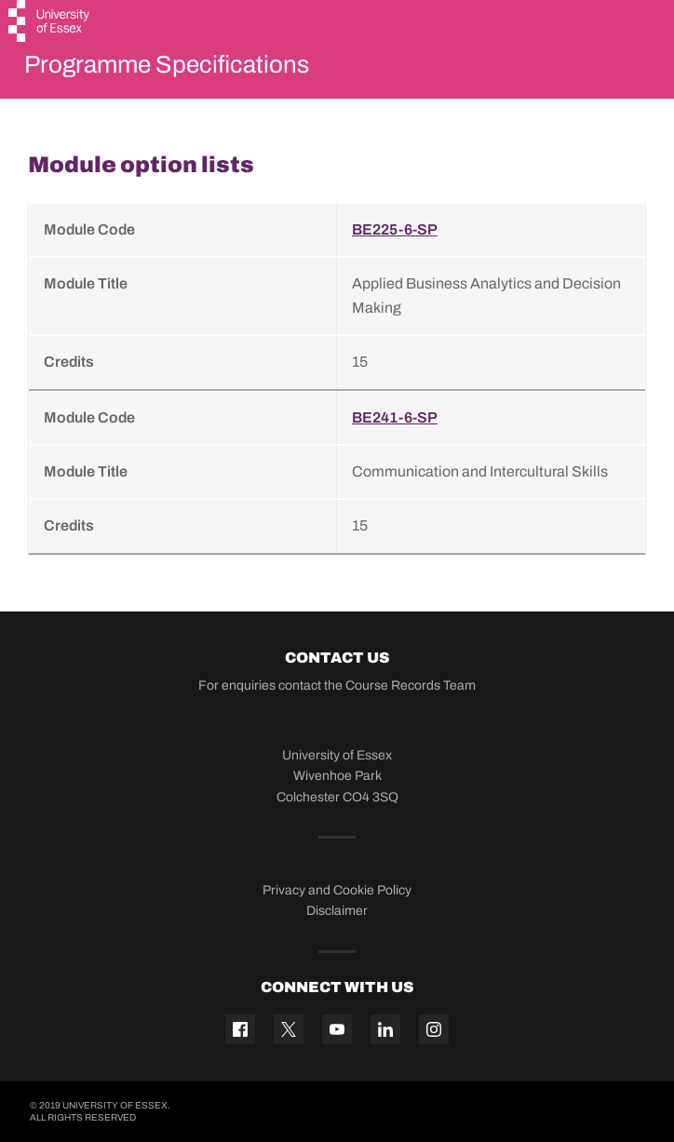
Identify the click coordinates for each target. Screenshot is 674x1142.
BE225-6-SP (395, 229)
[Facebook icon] (240, 1029)
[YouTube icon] (337, 1029)
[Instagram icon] (434, 1029)
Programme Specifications (166, 64)
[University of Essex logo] (50, 23)
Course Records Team (410, 685)
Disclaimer (337, 911)
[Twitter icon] (288, 1029)
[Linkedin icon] (385, 1029)
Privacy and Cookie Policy (337, 890)
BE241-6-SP (395, 417)
